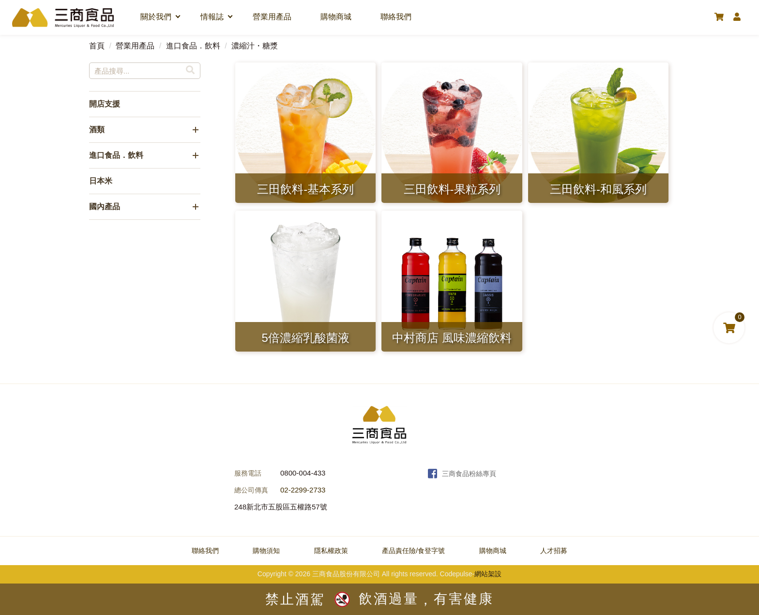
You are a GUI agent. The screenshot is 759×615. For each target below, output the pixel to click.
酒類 (97, 129)
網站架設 (487, 574)
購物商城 (335, 17)
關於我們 (155, 17)
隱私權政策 (331, 550)
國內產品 (104, 206)
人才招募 (553, 550)
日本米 (100, 181)
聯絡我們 (395, 17)
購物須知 (266, 550)
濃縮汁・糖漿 (254, 46)
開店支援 (104, 104)
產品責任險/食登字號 (413, 550)
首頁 (97, 46)
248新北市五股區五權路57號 (280, 507)
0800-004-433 (302, 473)
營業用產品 (272, 17)
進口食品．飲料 (193, 46)
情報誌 (212, 17)
